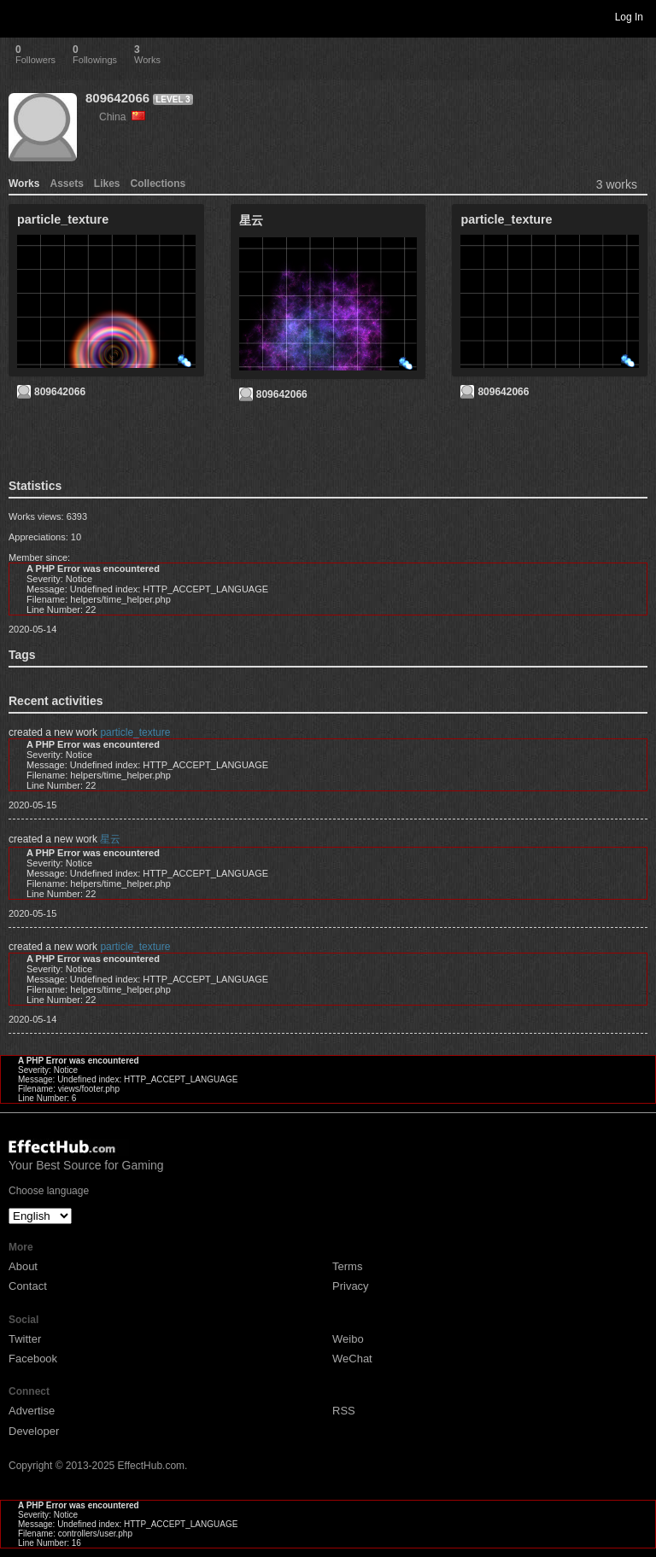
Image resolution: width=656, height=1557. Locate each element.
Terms (347, 1266)
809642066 (117, 97)
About (23, 1266)
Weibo (348, 1338)
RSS (343, 1410)
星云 (110, 839)
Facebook (33, 1358)
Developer (34, 1431)
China (122, 117)
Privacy (350, 1286)
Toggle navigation (20, 16)
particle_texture (135, 732)
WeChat (352, 1358)
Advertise (32, 1410)
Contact (28, 1286)
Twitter (25, 1338)
